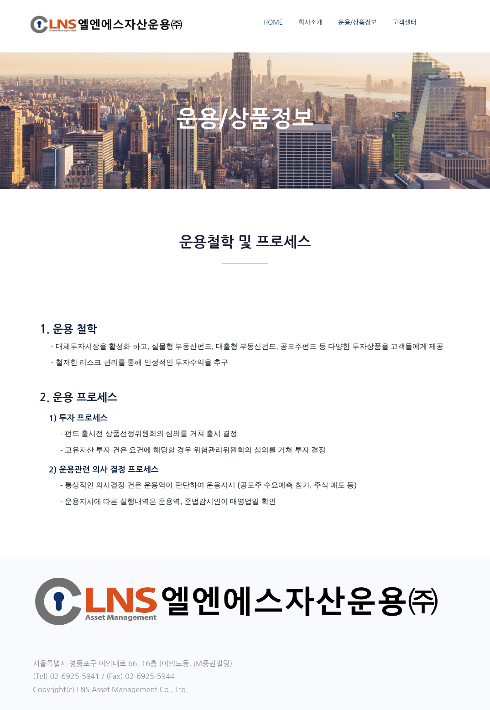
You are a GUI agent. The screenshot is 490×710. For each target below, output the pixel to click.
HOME (273, 22)
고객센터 (404, 22)
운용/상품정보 (357, 22)
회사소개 (310, 22)
